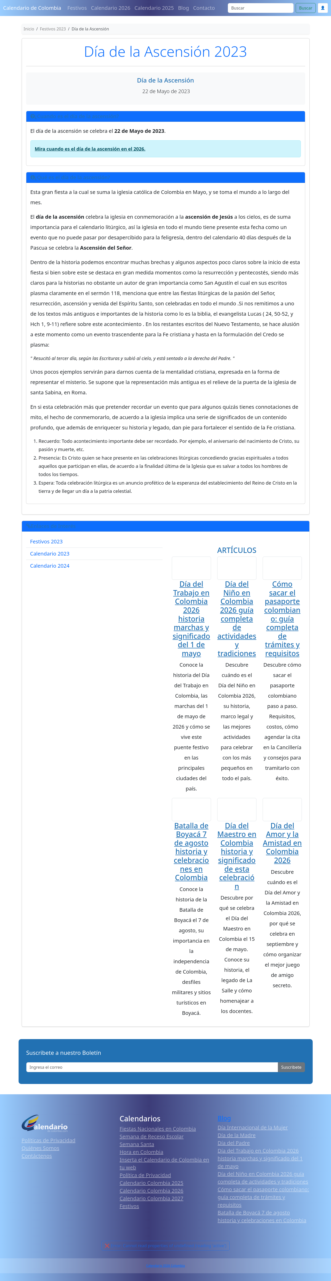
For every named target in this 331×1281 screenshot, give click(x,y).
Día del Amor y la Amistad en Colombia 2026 (282, 850)
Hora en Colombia (141, 1159)
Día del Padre (234, 1150)
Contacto (204, 7)
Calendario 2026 (111, 7)
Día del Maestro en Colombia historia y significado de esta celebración (236, 863)
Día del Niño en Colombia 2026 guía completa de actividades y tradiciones (236, 622)
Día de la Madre (237, 1142)
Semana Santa (137, 1151)
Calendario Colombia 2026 (151, 1198)
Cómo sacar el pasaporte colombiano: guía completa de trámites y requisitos (282, 622)
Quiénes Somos (40, 1155)
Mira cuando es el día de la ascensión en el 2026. (90, 149)
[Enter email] (152, 1075)
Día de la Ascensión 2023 (165, 51)
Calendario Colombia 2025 (151, 1190)
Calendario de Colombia (32, 7)
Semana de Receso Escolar (152, 1144)
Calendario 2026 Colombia (165, 1273)
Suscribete (291, 1075)
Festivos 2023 (46, 541)
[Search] (261, 8)
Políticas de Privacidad (49, 1148)
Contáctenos (37, 1163)
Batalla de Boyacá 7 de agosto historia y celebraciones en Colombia (191, 859)
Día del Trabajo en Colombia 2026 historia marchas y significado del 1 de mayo (191, 622)
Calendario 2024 (50, 565)
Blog (183, 7)
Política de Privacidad (145, 1182)
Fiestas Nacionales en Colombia (158, 1136)
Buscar (305, 8)
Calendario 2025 (154, 7)
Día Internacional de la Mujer (253, 1135)
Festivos (77, 7)
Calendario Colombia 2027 (151, 1206)
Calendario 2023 (50, 553)
